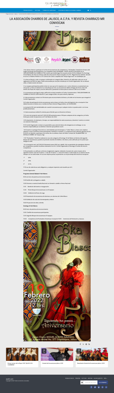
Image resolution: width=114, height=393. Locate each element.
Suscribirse (103, 382)
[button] (83, 10)
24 (44, 351)
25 (9, 351)
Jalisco (16, 14)
